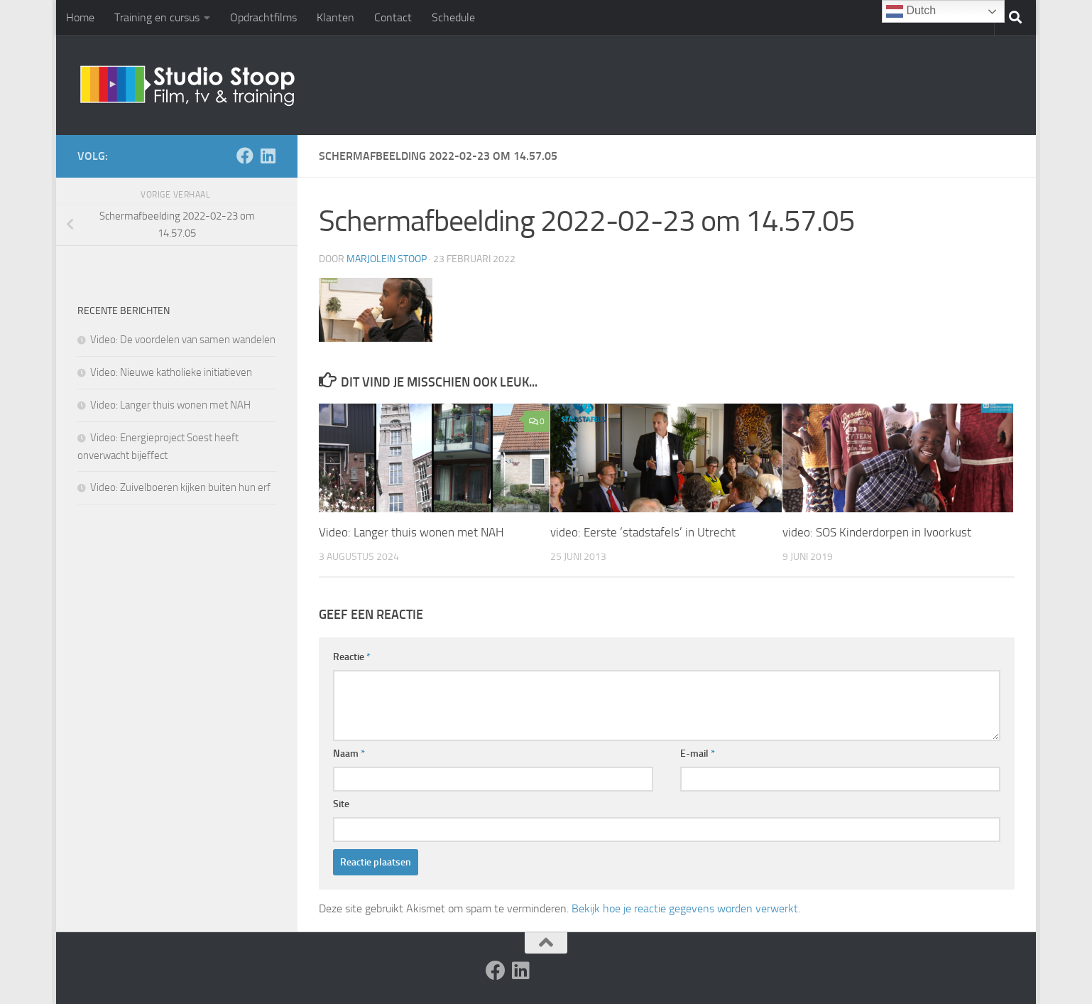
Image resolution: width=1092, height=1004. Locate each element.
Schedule (453, 17)
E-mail (697, 753)
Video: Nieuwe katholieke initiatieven (171, 372)
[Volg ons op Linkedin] (267, 155)
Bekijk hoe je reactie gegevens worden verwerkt (685, 908)
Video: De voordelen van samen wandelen (182, 339)
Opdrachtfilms (263, 17)
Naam (349, 753)
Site (341, 804)
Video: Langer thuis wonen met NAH (411, 532)
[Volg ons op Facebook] (244, 155)
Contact (393, 17)
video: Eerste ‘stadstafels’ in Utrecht (643, 532)
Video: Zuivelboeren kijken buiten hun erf (180, 487)
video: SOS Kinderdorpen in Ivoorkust (876, 532)
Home (80, 17)
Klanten (335, 17)
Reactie (352, 657)
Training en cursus (157, 17)
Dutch (911, 11)
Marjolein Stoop (386, 259)
